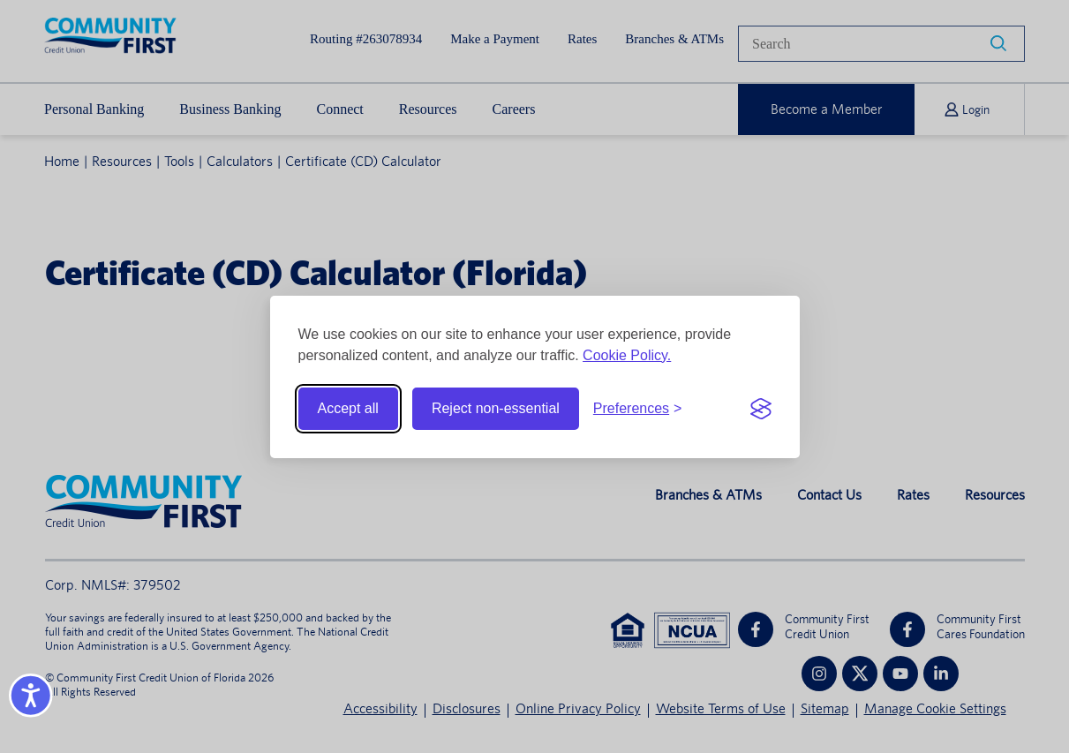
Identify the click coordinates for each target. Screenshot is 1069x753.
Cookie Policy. (627, 355)
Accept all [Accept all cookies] (348, 408)
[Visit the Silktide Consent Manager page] (761, 408)
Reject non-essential (496, 408)
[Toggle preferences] (637, 409)
